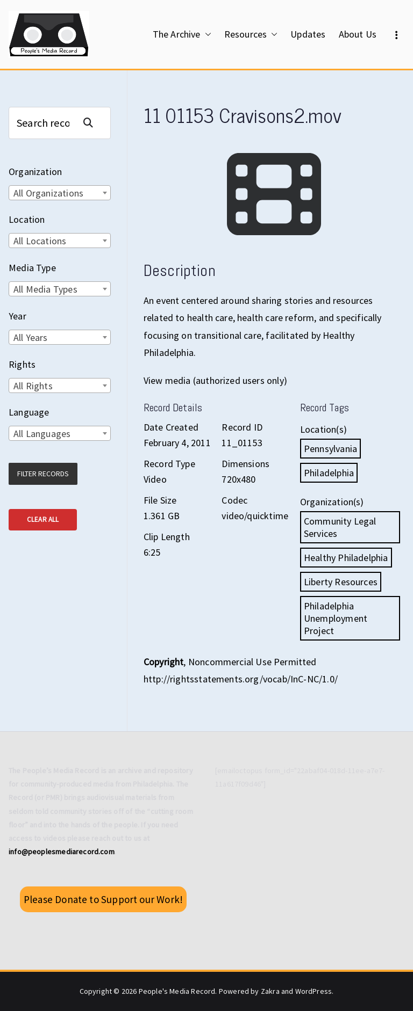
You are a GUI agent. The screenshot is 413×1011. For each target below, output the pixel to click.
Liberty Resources (341, 582)
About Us (357, 34)
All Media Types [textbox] (45, 289)
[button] (206, 34)
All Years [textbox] (30, 337)
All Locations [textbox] (39, 241)
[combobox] (60, 192)
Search (92, 122)
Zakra (270, 991)
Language (29, 412)
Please (103, 899)
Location (27, 219)
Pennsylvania (330, 448)
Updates (307, 34)
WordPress (313, 991)
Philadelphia (329, 473)
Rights (22, 364)
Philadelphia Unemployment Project (335, 618)
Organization (35, 171)
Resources (251, 34)
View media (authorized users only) (215, 380)
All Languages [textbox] (41, 433)
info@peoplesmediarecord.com (62, 851)
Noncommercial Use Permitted (252, 662)
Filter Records (43, 473)
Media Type (32, 267)
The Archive (182, 34)
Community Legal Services (340, 527)
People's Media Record (177, 991)
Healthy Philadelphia (346, 557)
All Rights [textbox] (33, 386)
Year (17, 316)
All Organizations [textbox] (48, 193)
